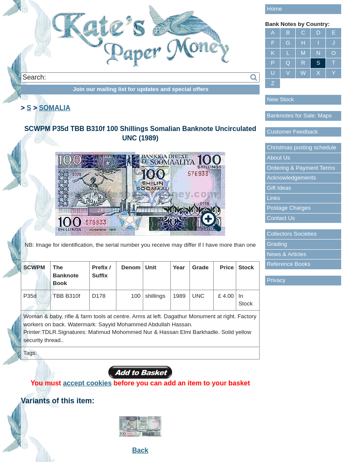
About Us (278, 157)
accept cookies (87, 383)
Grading (277, 244)
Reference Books (288, 264)
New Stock (280, 99)
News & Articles (286, 254)
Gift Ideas (279, 188)
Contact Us (281, 218)
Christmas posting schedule (302, 147)
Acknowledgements (291, 177)
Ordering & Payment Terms (301, 168)
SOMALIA (55, 107)
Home (274, 9)
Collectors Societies (292, 234)
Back (140, 450)
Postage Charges (289, 208)
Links (273, 198)
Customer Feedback (292, 131)
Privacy (276, 280)
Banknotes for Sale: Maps (299, 115)
